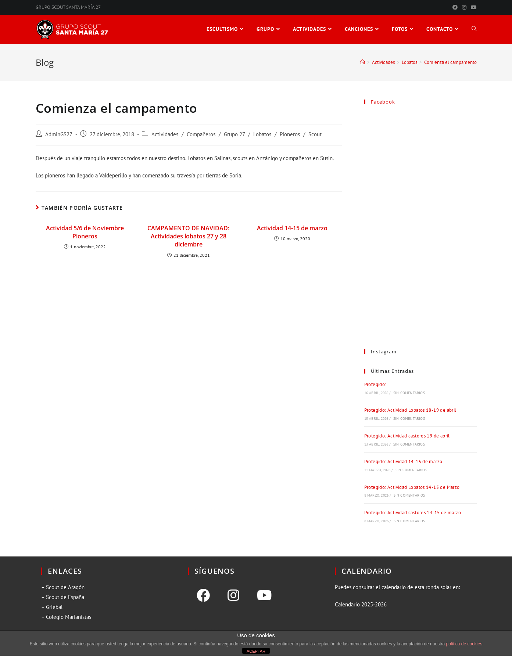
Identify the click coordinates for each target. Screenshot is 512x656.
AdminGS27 (58, 134)
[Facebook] (203, 595)
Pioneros (290, 134)
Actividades (164, 134)
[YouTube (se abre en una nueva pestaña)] (473, 7)
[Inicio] (362, 62)
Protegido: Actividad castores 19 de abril (407, 436)
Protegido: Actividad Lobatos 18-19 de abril (410, 410)
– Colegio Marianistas (66, 616)
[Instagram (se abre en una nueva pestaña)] (464, 7)
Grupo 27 (234, 134)
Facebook (383, 101)
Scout (315, 134)
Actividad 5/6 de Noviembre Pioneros (85, 232)
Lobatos (262, 134)
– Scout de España (62, 597)
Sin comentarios (409, 392)
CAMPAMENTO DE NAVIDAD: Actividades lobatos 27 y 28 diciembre (188, 236)
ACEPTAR (256, 651)
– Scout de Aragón (63, 587)
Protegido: (375, 384)
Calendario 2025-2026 (361, 604)
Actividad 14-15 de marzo (292, 228)
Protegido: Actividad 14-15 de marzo (403, 461)
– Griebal (51, 606)
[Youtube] (264, 595)
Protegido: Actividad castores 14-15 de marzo (412, 512)
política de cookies (464, 643)
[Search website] (474, 29)
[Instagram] (233, 595)
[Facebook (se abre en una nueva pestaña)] (455, 7)
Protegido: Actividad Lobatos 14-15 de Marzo (412, 487)
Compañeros (201, 134)
